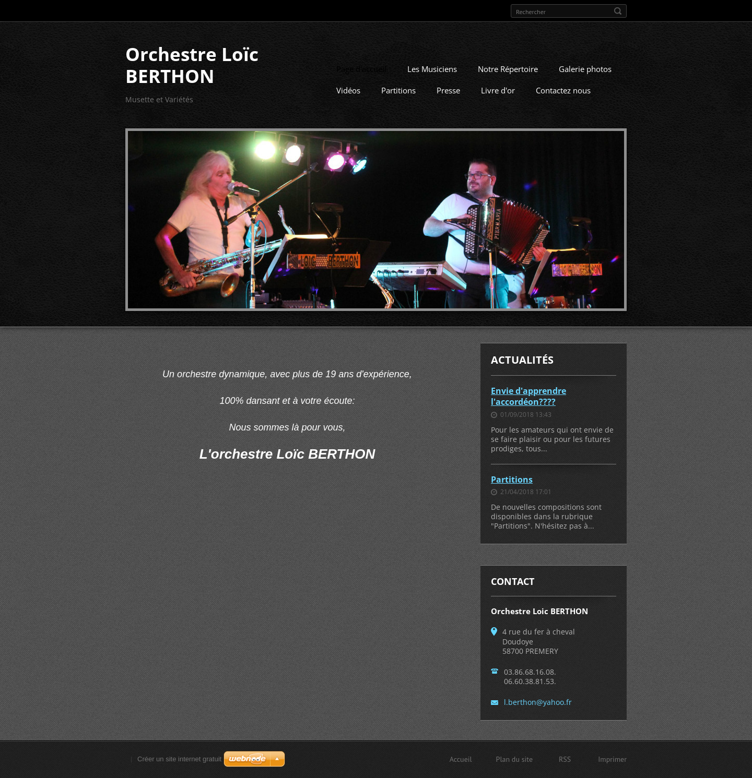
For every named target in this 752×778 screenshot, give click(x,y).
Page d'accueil (361, 69)
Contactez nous (563, 90)
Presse (448, 90)
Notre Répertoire (508, 69)
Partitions (398, 90)
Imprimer (612, 759)
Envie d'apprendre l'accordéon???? (528, 396)
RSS (565, 759)
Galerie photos (585, 69)
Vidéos (348, 90)
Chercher (618, 11)
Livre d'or (498, 90)
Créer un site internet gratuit (179, 759)
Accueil (461, 759)
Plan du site (514, 759)
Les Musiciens (432, 69)
